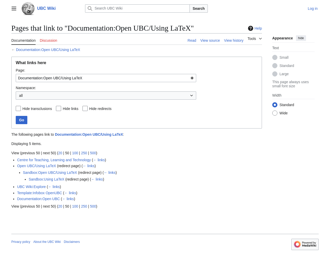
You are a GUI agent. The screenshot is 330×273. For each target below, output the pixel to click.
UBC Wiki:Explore (31, 187)
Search (199, 8)
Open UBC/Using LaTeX (36, 166)
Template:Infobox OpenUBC (39, 193)
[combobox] (106, 78)
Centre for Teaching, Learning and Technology (54, 160)
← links (99, 160)
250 (84, 153)
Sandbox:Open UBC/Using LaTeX (50, 172)
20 (60, 153)
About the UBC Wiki (47, 242)
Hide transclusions (37, 109)
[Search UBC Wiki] (137, 8)
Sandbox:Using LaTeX (46, 179)
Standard (286, 66)
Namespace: (26, 88)
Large (284, 74)
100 (75, 153)
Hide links (70, 109)
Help (254, 28)
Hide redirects (100, 109)
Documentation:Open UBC (38, 199)
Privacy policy (20, 242)
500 (93, 153)
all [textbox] (21, 95)
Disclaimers (72, 242)
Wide (283, 113)
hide (301, 38)
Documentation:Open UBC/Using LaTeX (48, 50)
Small (283, 57)
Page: (20, 70)
